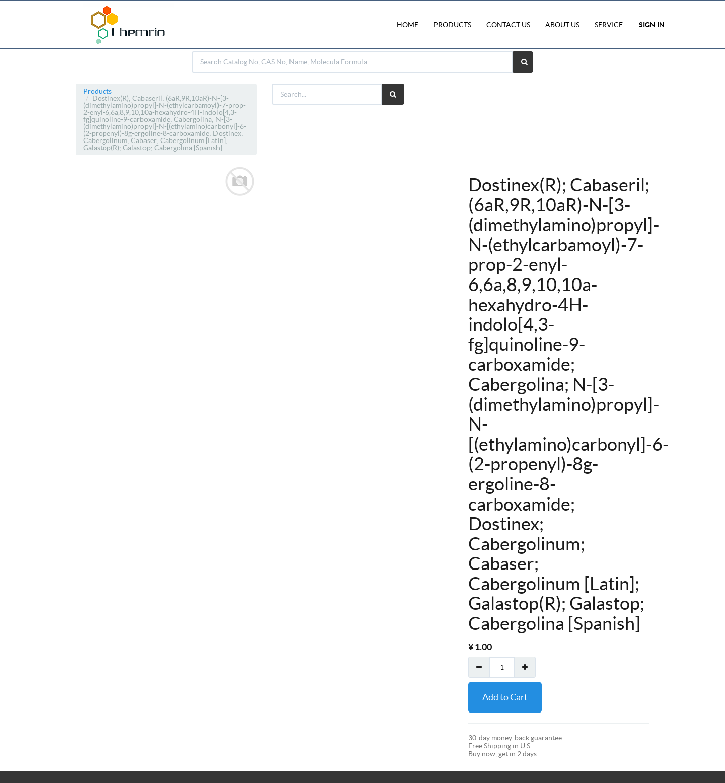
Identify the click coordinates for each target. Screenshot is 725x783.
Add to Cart (505, 697)
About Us (562, 25)
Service (609, 25)
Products (97, 91)
